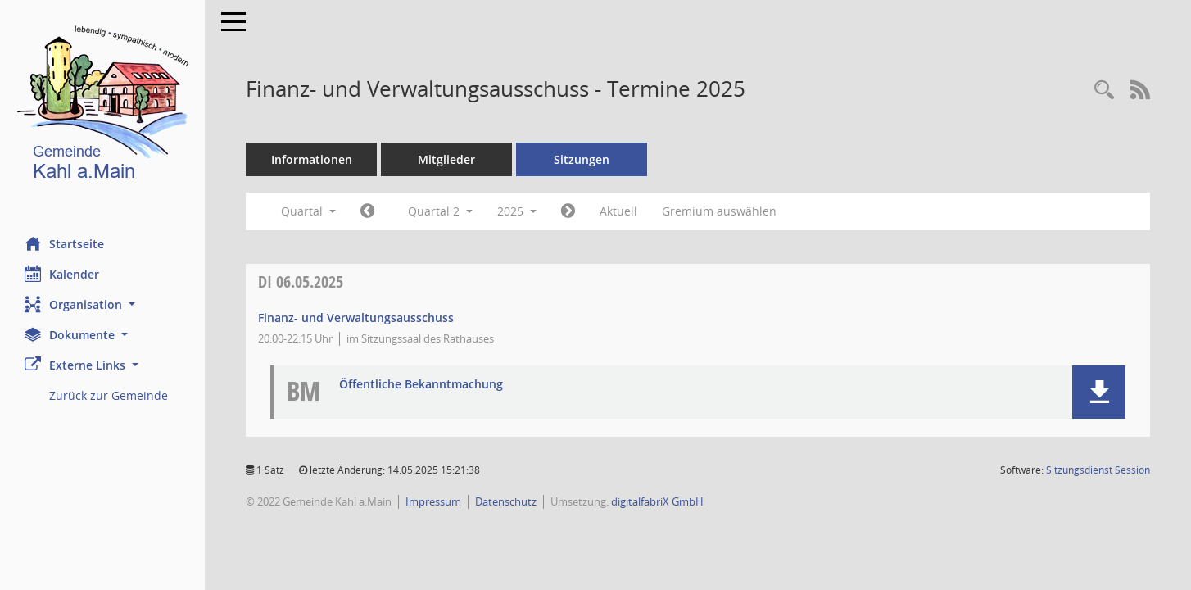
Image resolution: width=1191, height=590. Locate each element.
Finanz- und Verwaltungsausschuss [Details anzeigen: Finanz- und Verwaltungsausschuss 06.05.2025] (356, 317)
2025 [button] (517, 211)
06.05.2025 (300, 281)
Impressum (433, 501)
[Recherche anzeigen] (1104, 90)
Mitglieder (446, 159)
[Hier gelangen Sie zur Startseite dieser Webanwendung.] (102, 106)
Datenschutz (506, 501)
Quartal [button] (308, 211)
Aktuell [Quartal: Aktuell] (618, 211)
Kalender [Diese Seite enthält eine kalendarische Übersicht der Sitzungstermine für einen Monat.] (62, 274)
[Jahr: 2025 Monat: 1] (367, 211)
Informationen (311, 159)
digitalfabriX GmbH (657, 501)
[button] (102, 304)
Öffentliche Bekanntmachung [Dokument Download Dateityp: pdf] (421, 385)
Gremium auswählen (719, 211)
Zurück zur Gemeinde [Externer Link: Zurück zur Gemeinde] (108, 395)
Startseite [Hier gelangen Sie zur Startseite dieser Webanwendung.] (64, 243)
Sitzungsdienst (1098, 470)
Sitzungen (581, 159)
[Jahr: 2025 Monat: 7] (568, 211)
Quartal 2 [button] (440, 211)
